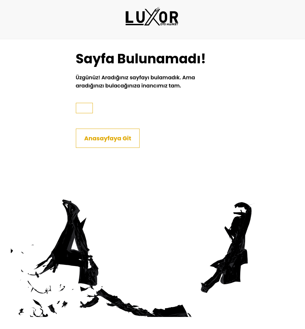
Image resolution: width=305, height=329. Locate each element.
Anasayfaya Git (107, 138)
